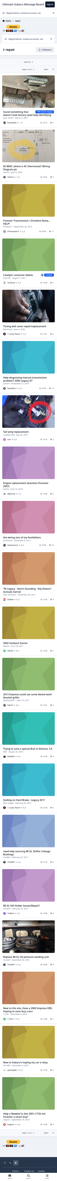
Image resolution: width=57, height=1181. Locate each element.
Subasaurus (12, 545)
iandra (6, 489)
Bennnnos (7, 329)
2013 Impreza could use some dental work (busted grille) (27, 696)
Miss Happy (8, 803)
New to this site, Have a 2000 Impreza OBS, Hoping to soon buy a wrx (27, 1009)
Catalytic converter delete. (18, 275)
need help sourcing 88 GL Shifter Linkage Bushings (26, 853)
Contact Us (29, 1171)
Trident (10, 913)
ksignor (6, 1119)
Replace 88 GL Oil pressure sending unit (26, 957)
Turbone (11, 282)
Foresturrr (7, 226)
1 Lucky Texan (13, 334)
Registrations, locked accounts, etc (22, 13)
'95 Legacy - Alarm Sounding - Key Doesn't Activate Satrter (27, 590)
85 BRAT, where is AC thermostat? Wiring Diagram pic (26, 168)
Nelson (6, 646)
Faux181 (7, 278)
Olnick (10, 650)
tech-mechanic (9, 594)
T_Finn (6, 1014)
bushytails (11, 122)
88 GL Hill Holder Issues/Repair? (21, 905)
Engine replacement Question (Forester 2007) (25, 484)
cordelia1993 (9, 434)
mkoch (6, 172)
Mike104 (11, 494)
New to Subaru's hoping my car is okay (25, 1062)
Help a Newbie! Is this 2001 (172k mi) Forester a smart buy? (24, 1115)
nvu (9, 439)
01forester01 (13, 231)
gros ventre (8, 118)
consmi (6, 383)
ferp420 (10, 756)
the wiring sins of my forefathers (22, 537)
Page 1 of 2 (28, 69)
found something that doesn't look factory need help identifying (27, 113)
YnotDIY (6, 857)
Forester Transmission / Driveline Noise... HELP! (26, 222)
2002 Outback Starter (15, 643)
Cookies (41, 1171)
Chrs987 (7, 1065)
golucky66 (11, 1070)
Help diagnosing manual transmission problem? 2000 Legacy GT (25, 379)
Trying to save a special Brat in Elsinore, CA (27, 748)
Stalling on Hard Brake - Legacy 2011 (24, 800)
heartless (11, 388)
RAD (5, 751)
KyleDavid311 (9, 700)
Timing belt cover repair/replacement (24, 326)
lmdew (10, 599)
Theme (16, 1171)
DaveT (10, 705)
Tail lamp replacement (16, 431)
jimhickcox (8, 540)
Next (46, 69)
